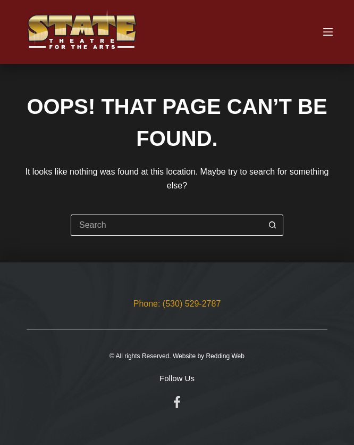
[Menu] (328, 32)
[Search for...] (166, 225)
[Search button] (272, 225)
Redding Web (225, 356)
